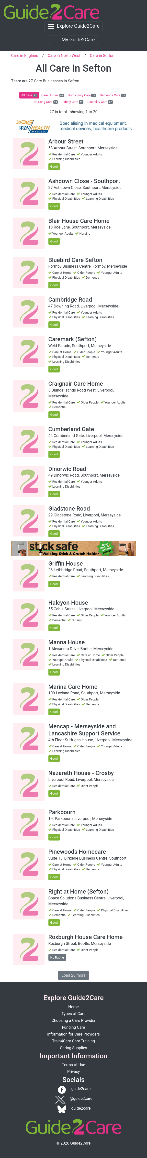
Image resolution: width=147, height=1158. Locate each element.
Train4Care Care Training (73, 1041)
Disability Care (100, 102)
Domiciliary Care (82, 95)
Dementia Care (113, 95)
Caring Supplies (73, 1048)
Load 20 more (73, 975)
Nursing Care (46, 102)
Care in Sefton (102, 55)
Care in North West (64, 55)
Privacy (73, 1071)
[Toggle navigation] (73, 26)
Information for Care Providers (73, 1034)
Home (73, 1007)
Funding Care (73, 1027)
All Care (29, 95)
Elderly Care (72, 102)
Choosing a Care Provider (74, 1020)
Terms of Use (73, 1064)
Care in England (24, 55)
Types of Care (74, 1013)
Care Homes (52, 95)
